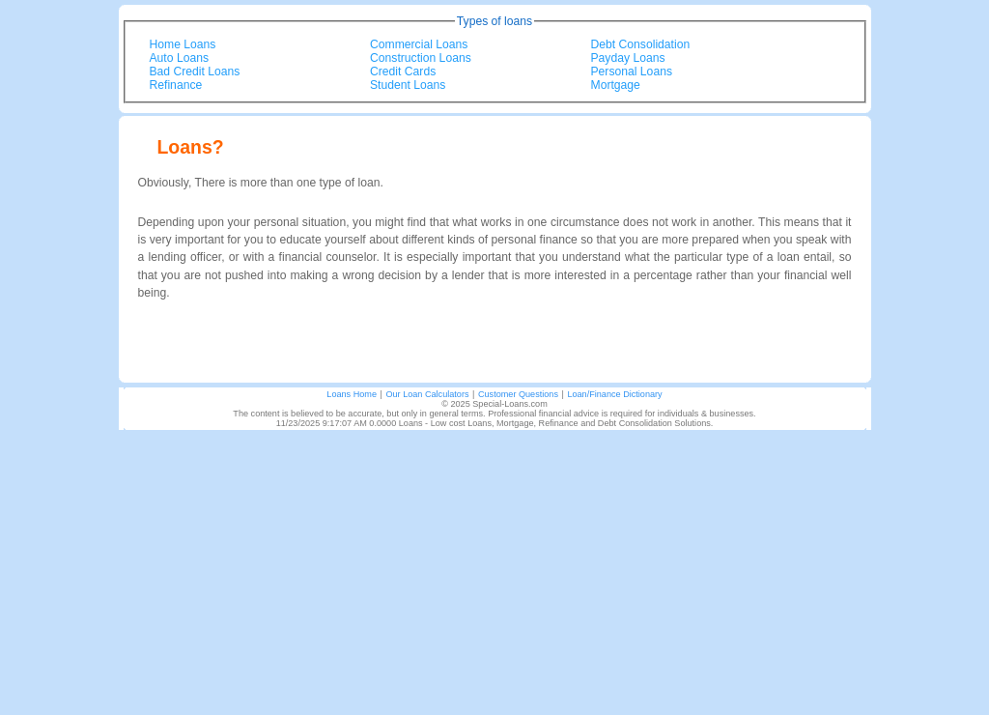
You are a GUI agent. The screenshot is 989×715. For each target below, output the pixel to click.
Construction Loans (420, 58)
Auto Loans (180, 58)
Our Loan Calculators (426, 394)
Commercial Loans (418, 44)
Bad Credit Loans (195, 71)
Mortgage (615, 85)
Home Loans (183, 44)
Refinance (176, 85)
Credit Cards (403, 71)
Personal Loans (631, 71)
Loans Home (351, 394)
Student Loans (407, 85)
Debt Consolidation (641, 44)
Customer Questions (518, 394)
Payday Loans (628, 58)
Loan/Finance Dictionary (614, 394)
